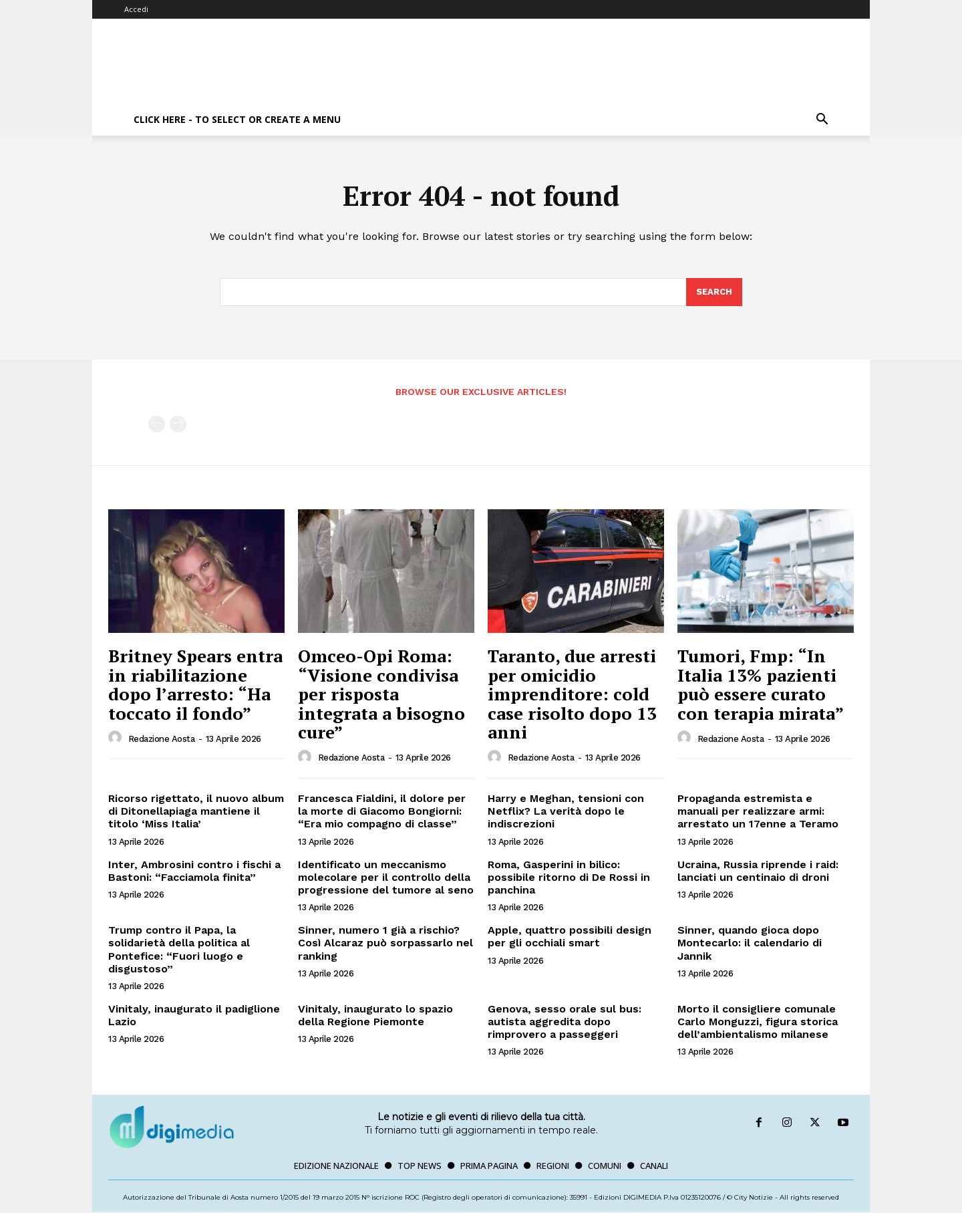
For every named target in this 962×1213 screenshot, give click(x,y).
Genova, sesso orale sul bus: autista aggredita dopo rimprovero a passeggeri (564, 1022)
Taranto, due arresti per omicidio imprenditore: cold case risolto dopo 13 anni (572, 694)
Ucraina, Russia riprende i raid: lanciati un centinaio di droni (757, 871)
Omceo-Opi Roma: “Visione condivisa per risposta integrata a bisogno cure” (381, 694)
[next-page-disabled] (178, 425)
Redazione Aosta (161, 739)
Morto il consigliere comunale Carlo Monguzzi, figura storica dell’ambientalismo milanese (757, 1022)
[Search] (714, 293)
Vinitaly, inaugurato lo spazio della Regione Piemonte (375, 1016)
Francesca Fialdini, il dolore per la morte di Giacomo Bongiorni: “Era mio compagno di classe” (382, 812)
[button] (822, 120)
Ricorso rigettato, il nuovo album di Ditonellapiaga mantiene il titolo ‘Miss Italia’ (196, 812)
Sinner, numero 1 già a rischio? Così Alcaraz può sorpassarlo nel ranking (385, 943)
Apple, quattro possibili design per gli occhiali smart (569, 937)
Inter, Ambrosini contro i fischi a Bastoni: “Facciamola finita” (194, 871)
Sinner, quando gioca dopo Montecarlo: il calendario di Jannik (749, 943)
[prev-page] (156, 425)
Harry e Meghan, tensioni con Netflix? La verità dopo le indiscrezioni (566, 812)
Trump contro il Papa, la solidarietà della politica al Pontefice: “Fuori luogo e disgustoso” (179, 950)
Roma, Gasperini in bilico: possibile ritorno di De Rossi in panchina (569, 878)
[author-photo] (117, 739)
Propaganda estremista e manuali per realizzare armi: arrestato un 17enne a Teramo (757, 812)
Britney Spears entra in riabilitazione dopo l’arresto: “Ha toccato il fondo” (195, 685)
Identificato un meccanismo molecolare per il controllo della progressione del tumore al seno (386, 878)
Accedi (136, 9)
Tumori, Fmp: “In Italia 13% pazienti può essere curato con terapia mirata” (760, 685)
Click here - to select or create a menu (237, 119)
